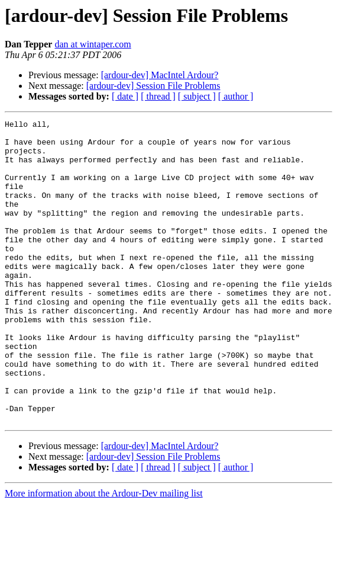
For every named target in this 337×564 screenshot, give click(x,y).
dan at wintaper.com (92, 44)
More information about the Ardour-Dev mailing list (104, 554)
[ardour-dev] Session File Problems (153, 86)
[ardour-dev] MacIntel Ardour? (160, 75)
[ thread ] (158, 96)
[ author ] (236, 96)
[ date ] (125, 96)
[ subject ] (197, 96)
